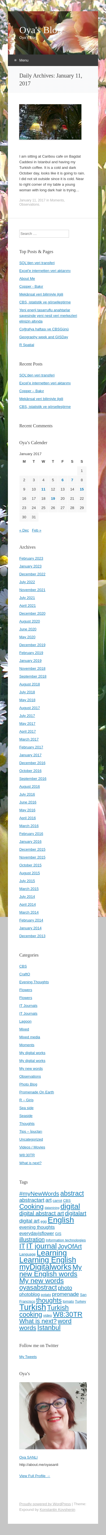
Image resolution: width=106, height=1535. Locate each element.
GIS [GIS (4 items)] (58, 1234)
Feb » (36, 530)
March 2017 (29, 739)
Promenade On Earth (36, 1092)
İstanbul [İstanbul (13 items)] (48, 1327)
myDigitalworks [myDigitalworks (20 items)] (45, 1266)
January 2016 (30, 841)
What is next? (30, 1163)
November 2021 (32, 590)
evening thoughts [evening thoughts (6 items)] (37, 1227)
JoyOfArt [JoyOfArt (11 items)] (70, 1246)
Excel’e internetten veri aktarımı (45, 383)
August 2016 (29, 786)
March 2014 (29, 912)
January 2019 (30, 660)
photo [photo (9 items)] (65, 1288)
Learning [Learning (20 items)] (52, 1252)
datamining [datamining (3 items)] (52, 1207)
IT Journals (28, 1005)
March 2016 (29, 826)
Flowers (25, 990)
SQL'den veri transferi (37, 263)
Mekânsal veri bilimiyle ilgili (41, 294)
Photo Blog (28, 1084)
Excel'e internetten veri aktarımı (45, 271)
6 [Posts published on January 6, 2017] (63, 480)
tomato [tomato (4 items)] (68, 1301)
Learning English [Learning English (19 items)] (47, 1260)
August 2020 (29, 621)
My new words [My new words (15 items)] (41, 1280)
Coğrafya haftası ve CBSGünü (44, 329)
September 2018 (32, 676)
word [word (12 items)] (65, 1321)
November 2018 (32, 668)
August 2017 (29, 708)
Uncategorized (31, 1139)
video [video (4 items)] (47, 1315)
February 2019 (31, 653)
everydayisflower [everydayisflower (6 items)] (36, 1233)
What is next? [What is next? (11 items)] (38, 1321)
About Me (27, 278)
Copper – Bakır (31, 391)
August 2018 (29, 684)
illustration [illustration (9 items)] (32, 1239)
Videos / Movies (32, 1147)
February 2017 (31, 747)
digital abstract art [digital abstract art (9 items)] (41, 1213)
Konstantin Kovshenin (57, 1509)
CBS (23, 966)
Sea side (26, 1108)
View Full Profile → (34, 1476)
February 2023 (31, 558)
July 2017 (27, 716)
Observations (29, 204)
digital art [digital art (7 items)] (29, 1221)
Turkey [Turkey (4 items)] (80, 1301)
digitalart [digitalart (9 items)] (75, 1213)
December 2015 (32, 849)
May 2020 (27, 637)
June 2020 (27, 629)
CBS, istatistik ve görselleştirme (45, 302)
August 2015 (29, 873)
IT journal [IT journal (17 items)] (41, 1246)
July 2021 (27, 598)
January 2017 (30, 755)
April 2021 (27, 605)
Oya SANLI (28, 1457)
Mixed (24, 1029)
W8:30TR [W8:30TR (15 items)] (67, 1314)
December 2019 (32, 645)
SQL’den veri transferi (37, 375)
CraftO (24, 974)
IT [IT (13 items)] (22, 1246)
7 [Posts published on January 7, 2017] (72, 480)
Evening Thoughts (34, 982)
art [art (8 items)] (49, 1200)
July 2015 (27, 881)
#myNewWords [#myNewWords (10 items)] (39, 1193)
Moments (57, 200)
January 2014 (30, 928)
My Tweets (28, 1357)
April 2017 (27, 731)
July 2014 (27, 896)
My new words (31, 1068)
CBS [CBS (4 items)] (67, 1200)
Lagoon (25, 1021)
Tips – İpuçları (30, 1131)
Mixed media (29, 1037)
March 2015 (29, 889)
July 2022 (27, 582)
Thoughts (26, 1123)
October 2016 (30, 771)
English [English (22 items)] (61, 1219)
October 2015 (30, 865)
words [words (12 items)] (27, 1327)
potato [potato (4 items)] (46, 1295)
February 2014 (31, 920)
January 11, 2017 (32, 200)
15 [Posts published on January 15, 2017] (82, 489)
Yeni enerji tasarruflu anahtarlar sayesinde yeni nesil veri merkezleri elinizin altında (48, 315)
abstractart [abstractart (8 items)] (31, 1200)
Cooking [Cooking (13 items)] (31, 1206)
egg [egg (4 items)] (43, 1221)
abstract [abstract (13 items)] (72, 1193)
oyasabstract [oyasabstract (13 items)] (38, 1287)
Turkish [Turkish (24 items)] (32, 1307)
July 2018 (27, 692)
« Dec (24, 530)
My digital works (32, 1053)
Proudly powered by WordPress (45, 1504)
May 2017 (27, 723)
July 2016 (27, 794)
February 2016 (31, 834)
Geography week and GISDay (43, 337)
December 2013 (32, 936)
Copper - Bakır (31, 286)
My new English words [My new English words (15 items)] (50, 1270)
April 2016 (27, 818)
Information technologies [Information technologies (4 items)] (66, 1240)
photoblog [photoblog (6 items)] (29, 1294)
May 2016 (27, 810)
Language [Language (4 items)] (27, 1254)
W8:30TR (27, 1155)
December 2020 (32, 613)
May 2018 (27, 700)
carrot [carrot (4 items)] (57, 1200)
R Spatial (26, 345)
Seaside (26, 1116)
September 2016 (32, 778)
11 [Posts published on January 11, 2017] (43, 489)
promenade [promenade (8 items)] (65, 1294)
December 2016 (32, 763)
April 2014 (27, 904)
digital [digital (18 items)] (70, 1206)
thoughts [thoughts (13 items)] (49, 1300)
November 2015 (32, 857)
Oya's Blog (40, 30)
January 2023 (30, 566)
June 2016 (27, 802)
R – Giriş (26, 1100)
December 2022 (32, 574)
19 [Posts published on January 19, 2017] (53, 498)
